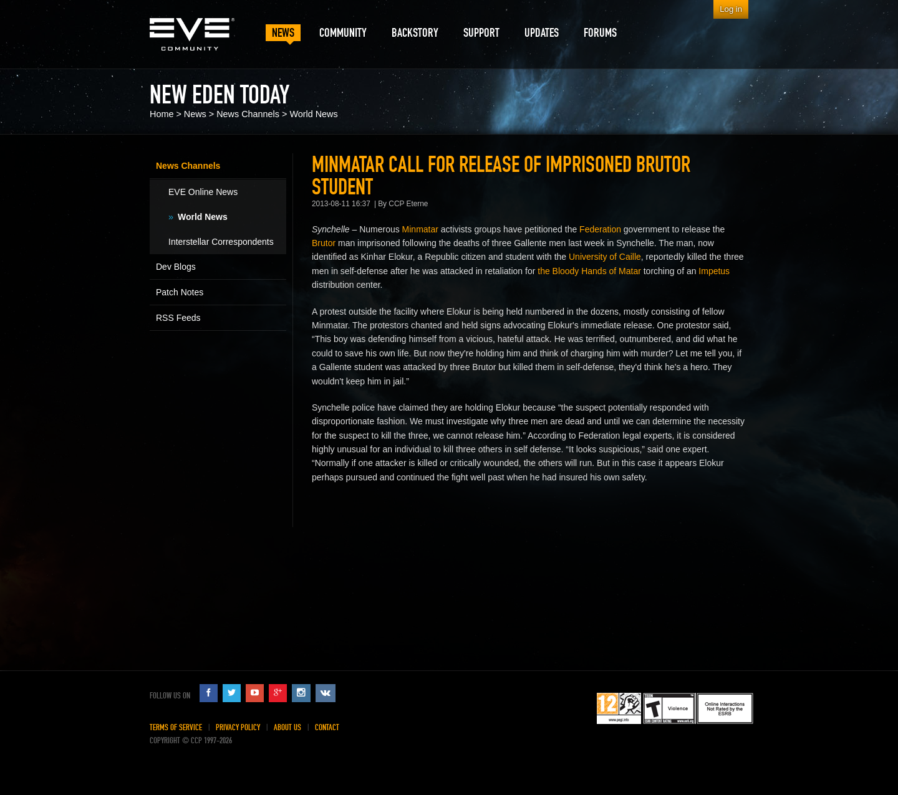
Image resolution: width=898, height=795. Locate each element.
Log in (731, 9)
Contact (327, 727)
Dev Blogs (176, 267)
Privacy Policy (238, 727)
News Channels (247, 114)
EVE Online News (203, 192)
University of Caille (605, 257)
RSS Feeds (178, 318)
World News (313, 114)
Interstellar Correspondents (221, 242)
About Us (287, 727)
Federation (600, 229)
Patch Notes (179, 292)
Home (161, 114)
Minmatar (420, 229)
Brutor (324, 243)
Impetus (714, 271)
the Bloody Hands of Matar (589, 271)
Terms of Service (176, 727)
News (195, 114)
